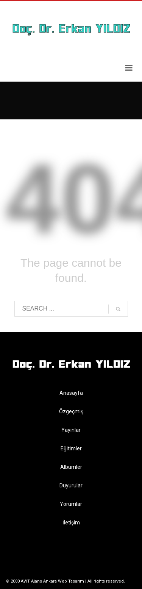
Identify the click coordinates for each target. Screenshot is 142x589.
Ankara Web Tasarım (63, 581)
